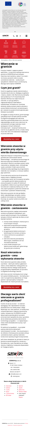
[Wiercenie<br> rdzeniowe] (15, 42)
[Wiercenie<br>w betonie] (6, 42)
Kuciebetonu (6, 56)
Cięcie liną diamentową (15, 56)
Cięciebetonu (24, 46)
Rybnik (21, 386)
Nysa (7, 391)
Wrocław (8, 395)
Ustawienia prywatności (17, 425)
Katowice (8, 386)
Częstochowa (10, 393)
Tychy (8, 390)
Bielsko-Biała (23, 391)
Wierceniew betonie (6, 46)
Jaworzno (21, 390)
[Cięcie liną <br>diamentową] (15, 52)
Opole (20, 388)
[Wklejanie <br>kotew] (24, 52)
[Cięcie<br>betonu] (24, 42)
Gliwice (8, 388)
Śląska (21, 397)
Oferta (10, 60)
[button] (26, 36)
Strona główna (4, 60)
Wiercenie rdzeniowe (15, 46)
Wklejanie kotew (24, 56)
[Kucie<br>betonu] (6, 52)
